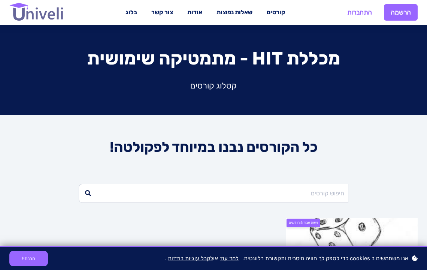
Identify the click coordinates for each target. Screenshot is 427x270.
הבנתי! (28, 258)
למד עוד (229, 258)
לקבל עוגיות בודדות (190, 258)
